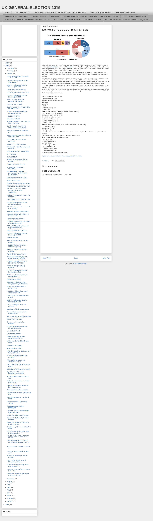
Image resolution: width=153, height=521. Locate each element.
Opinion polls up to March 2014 (100, 12)
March (9, 495)
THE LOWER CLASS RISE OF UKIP (18, 199)
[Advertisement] (76, 237)
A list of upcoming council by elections (19, 316)
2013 (7, 504)
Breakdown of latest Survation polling (18, 369)
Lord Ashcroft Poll (12, 238)
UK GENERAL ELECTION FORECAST (15, 407)
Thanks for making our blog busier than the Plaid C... (17, 465)
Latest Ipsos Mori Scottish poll (16, 90)
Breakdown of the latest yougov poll (18, 309)
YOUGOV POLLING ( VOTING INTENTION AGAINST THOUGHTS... (16, 190)
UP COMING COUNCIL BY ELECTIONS (15, 168)
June (9, 487)
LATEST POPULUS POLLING (16, 144)
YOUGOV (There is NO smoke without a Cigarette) (16, 246)
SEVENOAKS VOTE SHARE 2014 (18, 151)
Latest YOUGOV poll (13, 331)
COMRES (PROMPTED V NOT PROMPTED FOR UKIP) (17, 262)
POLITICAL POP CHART (93, 20)
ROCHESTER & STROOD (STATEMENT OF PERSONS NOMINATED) (17, 173)
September (10, 479)
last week (70, 67)
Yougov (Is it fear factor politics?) (17, 230)
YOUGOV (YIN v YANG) (14, 104)
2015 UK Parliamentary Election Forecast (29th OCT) (17, 96)
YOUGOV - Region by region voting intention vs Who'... (18, 432)
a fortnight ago (53, 67)
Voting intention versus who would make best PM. (17, 77)
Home (7, 12)
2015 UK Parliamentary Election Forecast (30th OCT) (17, 86)
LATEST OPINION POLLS (22, 12)
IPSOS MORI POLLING (14, 319)
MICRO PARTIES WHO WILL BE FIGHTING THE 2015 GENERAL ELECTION (60, 12)
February (10, 498)
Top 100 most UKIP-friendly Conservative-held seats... (16, 372)
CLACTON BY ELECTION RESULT (18, 415)
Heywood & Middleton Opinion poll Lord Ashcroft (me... (18, 474)
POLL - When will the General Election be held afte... (16, 461)
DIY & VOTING (11, 154)
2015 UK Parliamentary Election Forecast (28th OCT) (17, 112)
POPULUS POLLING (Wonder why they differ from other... (18, 227)
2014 (7, 66)
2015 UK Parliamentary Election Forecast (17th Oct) (17, 271)
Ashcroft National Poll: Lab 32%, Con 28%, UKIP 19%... (18, 352)
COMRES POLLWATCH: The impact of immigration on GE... (18, 222)
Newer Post (46, 258)
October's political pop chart (15, 219)
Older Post (106, 258)
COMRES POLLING (13, 119)
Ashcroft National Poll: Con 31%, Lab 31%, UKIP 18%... (18, 122)
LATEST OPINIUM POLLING (16, 164)
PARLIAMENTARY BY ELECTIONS (16, 16)
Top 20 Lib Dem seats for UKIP (16, 254)
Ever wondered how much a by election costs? (16, 312)
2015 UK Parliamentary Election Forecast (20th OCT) (17, 234)
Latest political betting (14, 334)
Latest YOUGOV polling (14, 345)
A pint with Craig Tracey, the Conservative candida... (15, 100)
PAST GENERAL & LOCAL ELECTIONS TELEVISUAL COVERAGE (27, 20)
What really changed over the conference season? (16, 361)
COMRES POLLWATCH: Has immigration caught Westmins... (17, 283)
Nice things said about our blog (16, 177)
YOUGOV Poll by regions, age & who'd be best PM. (17, 292)
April (8, 493)
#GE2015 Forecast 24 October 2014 (18, 186)
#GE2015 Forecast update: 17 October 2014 (16, 287)
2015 (7, 63)
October (10, 74)
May (8, 490)
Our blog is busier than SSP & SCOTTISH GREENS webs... (17, 127)
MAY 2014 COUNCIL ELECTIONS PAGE (46, 16)
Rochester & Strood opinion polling (18, 211)
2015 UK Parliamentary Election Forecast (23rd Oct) (17, 203)
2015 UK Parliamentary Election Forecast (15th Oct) (17, 327)
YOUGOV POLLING (13, 116)
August (9, 482)
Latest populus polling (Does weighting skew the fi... (16, 337)
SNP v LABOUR (12, 157)
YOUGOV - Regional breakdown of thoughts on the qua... (18, 215)
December (10, 68)
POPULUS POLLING (13, 180)
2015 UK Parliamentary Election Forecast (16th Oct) (17, 301)
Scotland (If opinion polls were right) (18, 183)
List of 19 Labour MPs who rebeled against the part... (18, 411)
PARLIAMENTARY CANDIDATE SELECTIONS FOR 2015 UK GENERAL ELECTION (91, 16)
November (10, 71)
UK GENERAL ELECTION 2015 (31, 7)
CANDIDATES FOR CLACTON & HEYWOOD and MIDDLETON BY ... (18, 442)
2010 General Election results (125, 12)
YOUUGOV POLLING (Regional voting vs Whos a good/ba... (17, 257)
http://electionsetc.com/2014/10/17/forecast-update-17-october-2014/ (62, 156)
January (10, 501)
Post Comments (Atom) (80, 263)
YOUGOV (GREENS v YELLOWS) (18, 92)
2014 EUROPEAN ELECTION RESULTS (67, 20)
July (8, 484)
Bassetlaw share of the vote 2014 (17, 390)
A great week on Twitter (14, 348)
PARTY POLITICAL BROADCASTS (134, 16)
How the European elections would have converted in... (18, 386)
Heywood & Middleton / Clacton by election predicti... (18, 423)
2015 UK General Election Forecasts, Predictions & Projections (126, 20)
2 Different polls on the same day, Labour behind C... (17, 275)
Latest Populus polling (14, 279)
